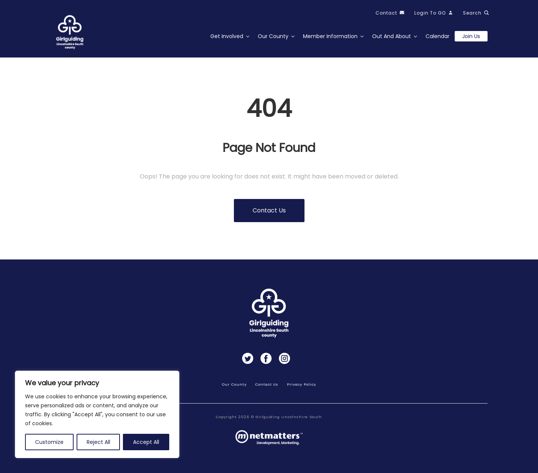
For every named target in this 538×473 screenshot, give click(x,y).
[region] (97, 414)
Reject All (98, 442)
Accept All (146, 442)
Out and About (391, 36)
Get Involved (226, 36)
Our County (273, 36)
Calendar (437, 36)
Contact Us (267, 384)
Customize (49, 442)
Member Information (330, 36)
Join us (471, 36)
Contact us (269, 210)
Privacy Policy (301, 384)
